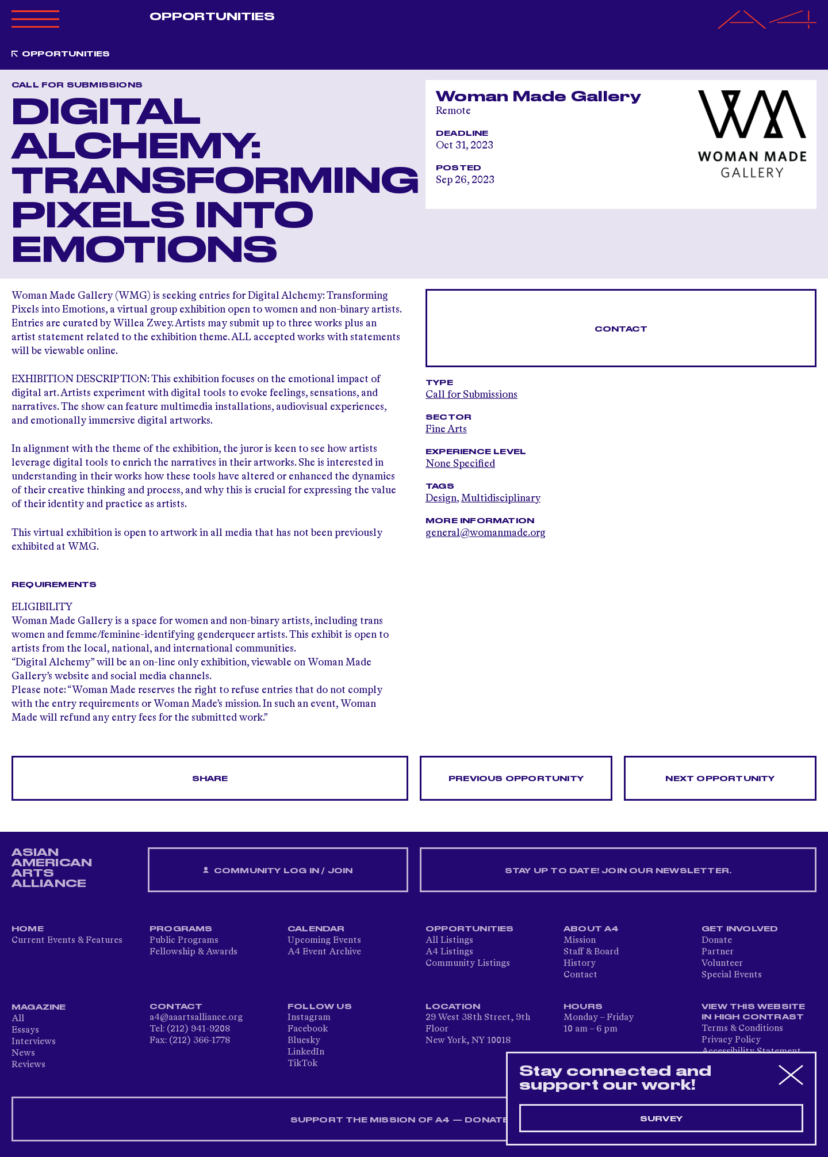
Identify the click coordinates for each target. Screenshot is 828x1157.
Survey (661, 1119)
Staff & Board (591, 952)
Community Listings (467, 963)
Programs (181, 929)
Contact (621, 329)
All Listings (449, 940)
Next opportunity (720, 778)
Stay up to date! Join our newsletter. (618, 870)
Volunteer (722, 963)
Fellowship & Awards (193, 952)
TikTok (302, 1063)
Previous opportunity (516, 778)
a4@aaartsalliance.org (196, 1017)
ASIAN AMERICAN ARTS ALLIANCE (52, 868)
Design (441, 498)
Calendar (316, 929)
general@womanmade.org (485, 533)
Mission (580, 940)
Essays (25, 1030)
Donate (717, 940)
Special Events (732, 975)
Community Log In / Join (277, 870)
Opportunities (212, 17)
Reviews (28, 1065)
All (18, 1018)
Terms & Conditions (742, 1028)
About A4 (591, 929)
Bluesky (304, 1040)
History (580, 963)
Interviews (34, 1041)
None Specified (460, 464)
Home (28, 929)
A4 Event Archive (324, 952)
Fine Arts (446, 429)
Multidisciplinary (500, 498)
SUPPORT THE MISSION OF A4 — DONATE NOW (414, 1120)
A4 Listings (449, 952)
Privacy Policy (731, 1040)
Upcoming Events (324, 940)
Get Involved (740, 929)
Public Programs (184, 940)
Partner (718, 952)
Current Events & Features (67, 940)
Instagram (309, 1017)
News (23, 1053)
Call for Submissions (471, 395)
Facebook (308, 1029)
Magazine (39, 1007)
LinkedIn (306, 1052)
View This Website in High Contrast (753, 1012)
